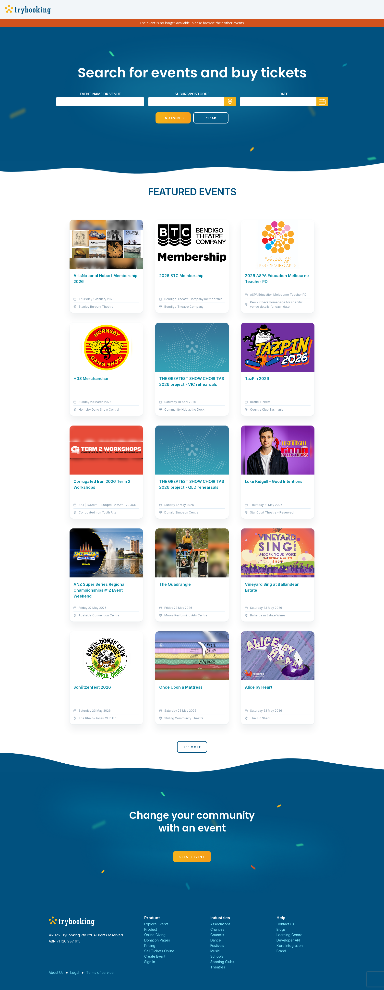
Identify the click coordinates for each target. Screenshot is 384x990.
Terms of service (100, 972)
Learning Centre (289, 935)
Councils (217, 935)
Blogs (281, 929)
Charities (217, 929)
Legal (74, 972)
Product (150, 929)
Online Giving (155, 935)
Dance (215, 940)
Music (215, 951)
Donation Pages (157, 940)
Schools (216, 956)
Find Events (173, 118)
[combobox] (192, 101)
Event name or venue (100, 94)
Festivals (217, 945)
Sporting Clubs (222, 962)
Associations (220, 924)
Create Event (192, 857)
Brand (281, 951)
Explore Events (156, 924)
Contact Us (285, 924)
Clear (210, 118)
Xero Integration (289, 945)
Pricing (149, 945)
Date (283, 94)
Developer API (288, 940)
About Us (56, 972)
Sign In (149, 962)
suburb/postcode (192, 94)
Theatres (217, 967)
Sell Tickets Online (159, 951)
